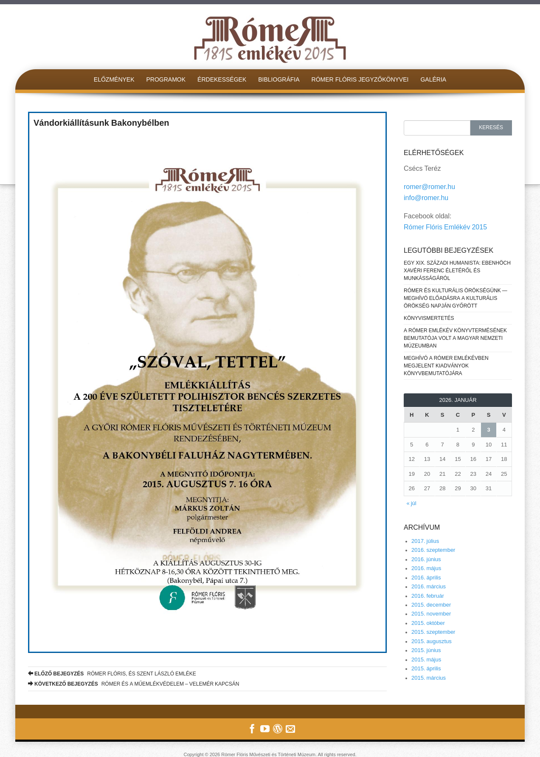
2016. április (426, 577)
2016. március (428, 586)
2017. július (425, 541)
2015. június (426, 650)
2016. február (427, 596)
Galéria (433, 79)
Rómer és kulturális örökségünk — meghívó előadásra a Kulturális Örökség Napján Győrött (455, 298)
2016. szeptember (433, 550)
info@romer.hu (426, 197)
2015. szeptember (433, 632)
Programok (166, 79)
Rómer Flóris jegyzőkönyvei (360, 79)
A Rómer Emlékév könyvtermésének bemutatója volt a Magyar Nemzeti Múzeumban (455, 338)
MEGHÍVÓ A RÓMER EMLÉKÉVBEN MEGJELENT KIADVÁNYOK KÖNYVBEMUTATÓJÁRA (446, 366)
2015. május (426, 659)
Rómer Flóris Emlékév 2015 (445, 227)
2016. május (426, 568)
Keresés (491, 127)
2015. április (426, 668)
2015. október (428, 623)
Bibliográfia (278, 79)
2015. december (431, 604)
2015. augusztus (431, 641)
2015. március (428, 678)
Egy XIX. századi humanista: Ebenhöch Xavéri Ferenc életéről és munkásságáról (457, 270)
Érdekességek (221, 79)
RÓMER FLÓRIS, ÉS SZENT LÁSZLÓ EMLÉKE (112, 674)
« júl (411, 503)
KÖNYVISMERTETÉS (429, 318)
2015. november (431, 613)
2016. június (426, 559)
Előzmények (114, 79)
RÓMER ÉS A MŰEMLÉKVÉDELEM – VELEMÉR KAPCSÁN (133, 684)
